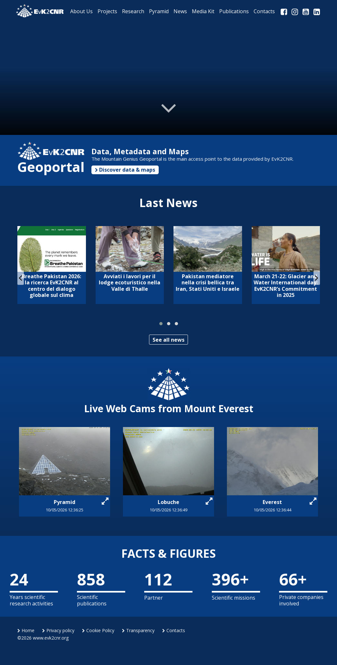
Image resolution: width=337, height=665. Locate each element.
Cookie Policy (98, 630)
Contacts (173, 630)
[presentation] (20, 277)
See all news (168, 339)
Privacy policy (58, 630)
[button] (161, 323)
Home (25, 630)
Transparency (138, 630)
